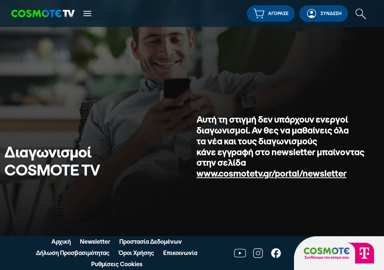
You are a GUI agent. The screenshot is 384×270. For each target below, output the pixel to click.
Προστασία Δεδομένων (150, 241)
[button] (271, 13)
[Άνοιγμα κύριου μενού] (87, 13)
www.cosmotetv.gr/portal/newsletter (271, 173)
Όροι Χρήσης (136, 252)
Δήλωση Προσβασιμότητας (73, 252)
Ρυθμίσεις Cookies (116, 264)
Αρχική (61, 241)
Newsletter (95, 241)
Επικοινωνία (180, 252)
